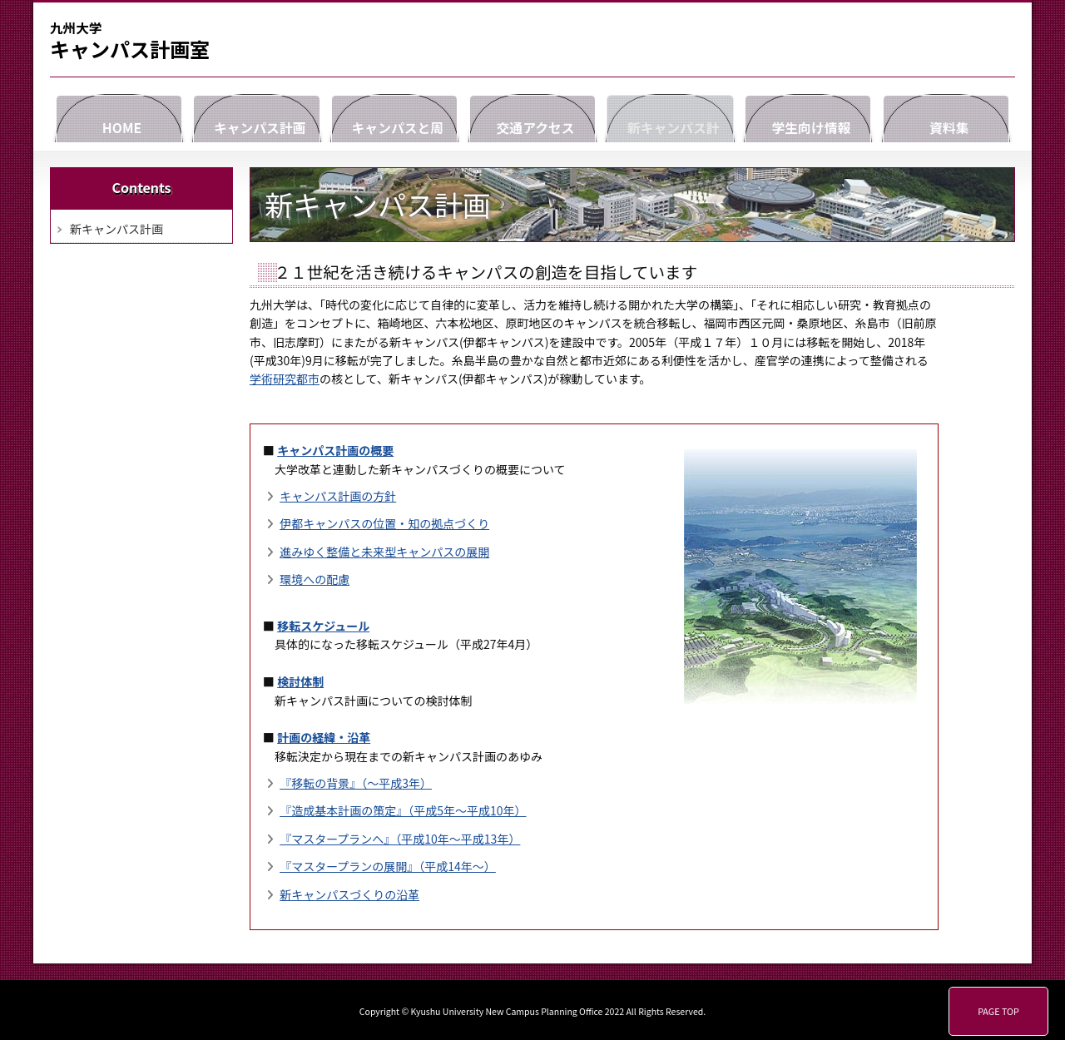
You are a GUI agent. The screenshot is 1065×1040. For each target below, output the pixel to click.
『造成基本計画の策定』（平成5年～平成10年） (403, 810)
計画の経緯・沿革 (323, 737)
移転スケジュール (323, 625)
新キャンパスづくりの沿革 (349, 894)
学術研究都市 (285, 378)
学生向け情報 (808, 116)
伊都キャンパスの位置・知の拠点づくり (384, 523)
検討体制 (300, 681)
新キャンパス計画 (670, 116)
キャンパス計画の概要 (335, 450)
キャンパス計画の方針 (338, 496)
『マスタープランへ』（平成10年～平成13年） (400, 838)
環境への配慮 (314, 579)
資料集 (946, 116)
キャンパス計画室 (130, 41)
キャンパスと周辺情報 (394, 116)
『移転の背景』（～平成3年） (356, 783)
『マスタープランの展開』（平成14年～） (388, 866)
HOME (119, 116)
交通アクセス (532, 116)
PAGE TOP (998, 1011)
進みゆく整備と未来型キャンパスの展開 (384, 551)
